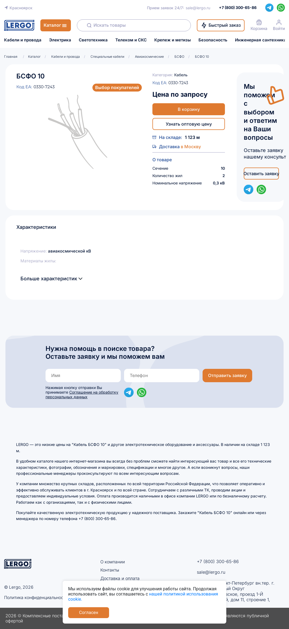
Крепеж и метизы (172, 40)
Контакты (109, 570)
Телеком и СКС (131, 40)
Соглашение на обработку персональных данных (82, 394)
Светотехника (93, 40)
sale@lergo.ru (198, 7)
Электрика (60, 40)
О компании (112, 561)
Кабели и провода (22, 40)
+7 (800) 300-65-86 (218, 561)
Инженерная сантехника (260, 40)
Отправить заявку (227, 375)
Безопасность (212, 40)
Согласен (88, 612)
